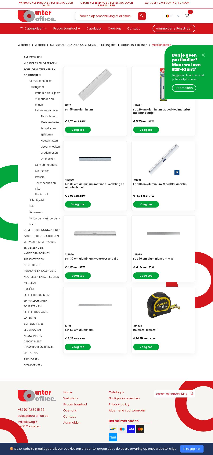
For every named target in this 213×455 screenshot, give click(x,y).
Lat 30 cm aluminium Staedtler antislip (159, 184)
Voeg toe (77, 130)
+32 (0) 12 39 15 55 (31, 410)
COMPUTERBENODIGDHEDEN (42, 230)
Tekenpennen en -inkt (46, 185)
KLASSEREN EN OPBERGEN (40, 63)
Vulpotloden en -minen (45, 101)
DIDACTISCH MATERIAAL (39, 347)
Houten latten (49, 140)
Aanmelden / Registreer (174, 28)
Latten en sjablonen (134, 45)
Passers (40, 177)
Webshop (24, 45)
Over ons (70, 410)
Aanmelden (184, 88)
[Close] (203, 55)
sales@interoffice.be (33, 416)
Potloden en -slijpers (47, 93)
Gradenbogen (49, 152)
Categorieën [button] (31, 28)
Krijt (31, 206)
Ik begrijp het (191, 449)
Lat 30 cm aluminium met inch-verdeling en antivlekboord (94, 185)
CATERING (30, 317)
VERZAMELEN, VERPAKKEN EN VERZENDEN (40, 244)
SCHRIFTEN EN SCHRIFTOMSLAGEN (36, 309)
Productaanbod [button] (65, 28)
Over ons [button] (114, 28)
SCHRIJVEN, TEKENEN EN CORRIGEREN (73, 45)
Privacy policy (119, 404)
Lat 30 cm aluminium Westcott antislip (91, 259)
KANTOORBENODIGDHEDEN (41, 236)
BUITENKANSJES (33, 323)
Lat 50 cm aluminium (79, 330)
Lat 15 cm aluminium (79, 109)
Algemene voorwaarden (127, 410)
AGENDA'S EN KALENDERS (40, 270)
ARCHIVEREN (32, 359)
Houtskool (41, 194)
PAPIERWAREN (33, 57)
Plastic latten (48, 116)
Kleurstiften (42, 171)
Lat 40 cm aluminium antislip (153, 259)
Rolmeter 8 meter (145, 330)
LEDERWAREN (32, 329)
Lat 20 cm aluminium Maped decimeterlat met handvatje (161, 111)
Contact (69, 416)
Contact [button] (133, 28)
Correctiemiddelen (40, 80)
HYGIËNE (29, 289)
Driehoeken (48, 158)
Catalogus (116, 392)
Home (67, 392)
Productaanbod (75, 404)
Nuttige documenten (124, 398)
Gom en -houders (46, 164)
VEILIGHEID (31, 353)
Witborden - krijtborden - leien (44, 221)
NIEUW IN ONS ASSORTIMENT (33, 338)
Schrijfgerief (36, 200)
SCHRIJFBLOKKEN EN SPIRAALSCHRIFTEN (36, 297)
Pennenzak (36, 212)
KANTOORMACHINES (37, 253)
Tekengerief (109, 45)
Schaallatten (48, 128)
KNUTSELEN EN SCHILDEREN (41, 276)
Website (40, 45)
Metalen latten (161, 45)
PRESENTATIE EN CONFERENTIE (34, 262)
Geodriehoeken (50, 146)
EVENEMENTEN (33, 365)
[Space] (37, 395)
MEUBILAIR (30, 283)
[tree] (38, 211)
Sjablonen (47, 134)
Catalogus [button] (94, 28)
